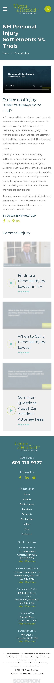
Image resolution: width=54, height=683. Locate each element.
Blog (27, 529)
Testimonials (27, 519)
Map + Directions (27, 561)
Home (27, 494)
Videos (27, 524)
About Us (27, 499)
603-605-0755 (27, 603)
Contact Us (26, 534)
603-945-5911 (27, 578)
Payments (27, 514)
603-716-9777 (27, 462)
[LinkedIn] (27, 477)
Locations (27, 509)
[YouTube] (33, 477)
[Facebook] (20, 477)
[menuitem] (14, 673)
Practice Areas (27, 504)
